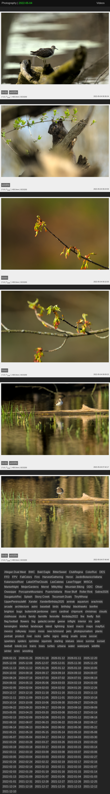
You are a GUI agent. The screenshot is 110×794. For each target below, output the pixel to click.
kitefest (24, 626)
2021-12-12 (90, 786)
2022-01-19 (42, 771)
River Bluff (71, 591)
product (19, 636)
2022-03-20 (90, 742)
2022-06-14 (9, 727)
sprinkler (34, 641)
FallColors (26, 577)
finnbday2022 (70, 616)
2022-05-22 (90, 727)
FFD (6, 577)
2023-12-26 (90, 687)
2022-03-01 (74, 756)
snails (74, 636)
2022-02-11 (58, 766)
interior (82, 621)
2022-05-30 (74, 727)
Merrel (45, 586)
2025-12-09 (9, 663)
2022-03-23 (74, 742)
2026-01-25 (25, 658)
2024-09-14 (58, 673)
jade (97, 621)
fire (82, 616)
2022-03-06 (90, 752)
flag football (11, 621)
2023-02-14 (90, 712)
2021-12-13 (74, 786)
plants (98, 631)
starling (58, 641)
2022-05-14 (58, 732)
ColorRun (91, 572)
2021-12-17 (42, 786)
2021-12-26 (74, 781)
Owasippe (10, 591)
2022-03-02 (58, 756)
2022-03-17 (42, 747)
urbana (61, 646)
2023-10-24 (74, 697)
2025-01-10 (74, 668)
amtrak (71, 601)
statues (69, 641)
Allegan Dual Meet (15, 572)
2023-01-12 (74, 717)
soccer (93, 636)
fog (33, 621)
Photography (9, 3)
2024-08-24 (9, 677)
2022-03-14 (90, 747)
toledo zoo (21, 646)
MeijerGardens (30, 586)
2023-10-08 (25, 702)
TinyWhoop (81, 596)
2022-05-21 (9, 732)
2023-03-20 (42, 712)
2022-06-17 (90, 722)
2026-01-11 (74, 658)
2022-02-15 (9, 766)
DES (102, 572)
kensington (10, 626)
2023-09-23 (90, 702)
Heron (69, 577)
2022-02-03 (9, 771)
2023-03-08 (58, 712)
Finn (37, 577)
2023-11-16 (58, 692)
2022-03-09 (42, 752)
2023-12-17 (9, 692)
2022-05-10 (74, 732)
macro (79, 626)
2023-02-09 (25, 717)
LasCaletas (56, 581)
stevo (80, 641)
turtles (51, 646)
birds (56, 606)
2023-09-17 (42, 707)
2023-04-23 (25, 712)
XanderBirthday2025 (52, 601)
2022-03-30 (90, 737)
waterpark (83, 646)
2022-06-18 (74, 722)
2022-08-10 (9, 722)
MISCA (88, 581)
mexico (8, 631)
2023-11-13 (90, 692)
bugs (19, 611)
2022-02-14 (25, 766)
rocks (38, 636)
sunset (101, 641)
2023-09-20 (25, 707)
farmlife (42, 616)
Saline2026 (101, 591)
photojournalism (83, 631)
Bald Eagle (43, 572)
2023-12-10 (25, 692)
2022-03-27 (42, 742)
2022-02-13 (42, 766)
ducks (22, 616)
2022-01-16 (58, 771)
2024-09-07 (90, 673)
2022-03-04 (25, 756)
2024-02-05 (9, 687)
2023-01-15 (58, 717)
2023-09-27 (74, 702)
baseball (45, 606)
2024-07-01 (74, 677)
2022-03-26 (58, 742)
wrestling (27, 651)
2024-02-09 (90, 682)
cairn (54, 611)
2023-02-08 (42, 717)
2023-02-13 (9, 717)
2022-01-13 (9, 776)
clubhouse (10, 616)
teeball (8, 646)
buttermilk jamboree (36, 611)
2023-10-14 (9, 702)
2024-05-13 (25, 682)
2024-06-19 (90, 677)
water (71, 646)
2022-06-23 (42, 722)
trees (42, 646)
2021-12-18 (25, 786)
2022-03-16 (58, 747)
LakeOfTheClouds (37, 581)
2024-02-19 (74, 682)
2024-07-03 (42, 677)
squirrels (46, 641)
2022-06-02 (58, 727)
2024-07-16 (25, 677)
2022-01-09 (25, 776)
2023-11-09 (25, 697)
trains (33, 646)
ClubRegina (76, 572)
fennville (54, 616)
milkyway (20, 631)
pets (68, 631)
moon (32, 631)
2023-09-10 (74, 707)
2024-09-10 (74, 673)
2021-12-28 (42, 781)
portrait (8, 636)
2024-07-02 (58, 677)
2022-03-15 (74, 747)
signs (55, 636)
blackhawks (80, 606)
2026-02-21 (9, 658)
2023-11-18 (42, 692)
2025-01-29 (42, 668)
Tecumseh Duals (62, 596)
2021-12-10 (9, 791)
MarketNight (11, 586)
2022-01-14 (90, 771)
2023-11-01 (58, 697)
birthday (66, 606)
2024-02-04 (25, 687)
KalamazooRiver (14, 581)
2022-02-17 (74, 761)
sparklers (9, 641)
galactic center (46, 621)
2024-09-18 (25, 673)
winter (7, 651)
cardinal (64, 611)
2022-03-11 (9, 752)
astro (34, 606)
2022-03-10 (25, 752)
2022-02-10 (74, 766)
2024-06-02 (9, 682)
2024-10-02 (9, 673)
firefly (90, 616)
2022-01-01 (9, 781)
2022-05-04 (25, 737)
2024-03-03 (58, 682)
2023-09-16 (58, 707)
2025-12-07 (42, 663)
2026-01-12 (58, 658)
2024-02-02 (58, 687)
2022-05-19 (25, 732)
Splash (28, 596)
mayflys (99, 626)
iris (90, 621)
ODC (90, 586)
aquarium (83, 601)
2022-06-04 (42, 727)
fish (98, 616)
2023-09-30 (58, 702)
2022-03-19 (9, 747)
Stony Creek (42, 596)
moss (41, 631)
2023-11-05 (42, 697)
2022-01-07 (42, 776)
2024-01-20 (74, 687)
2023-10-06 (42, 702)
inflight (71, 621)
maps (89, 626)
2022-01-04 (74, 776)
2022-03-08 (58, 752)
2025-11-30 (74, 663)
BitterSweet (59, 572)
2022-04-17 (42, 737)
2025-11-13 (9, 668)
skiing (64, 636)
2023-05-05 (9, 712)
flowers (24, 621)
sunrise (90, 641)
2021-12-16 (58, 786)
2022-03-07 (74, 752)
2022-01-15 (74, 771)
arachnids (97, 601)
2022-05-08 (90, 732)
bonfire (94, 606)
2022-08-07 (25, 722)
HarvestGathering (52, 577)
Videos (100, 3)
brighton (9, 611)
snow (83, 636)
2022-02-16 (90, 761)
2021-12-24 (9, 786)
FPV (14, 577)
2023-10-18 (90, 697)
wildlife (96, 646)
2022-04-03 (74, 737)
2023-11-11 (9, 697)
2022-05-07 (9, 737)
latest (49, 626)
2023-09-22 (9, 707)
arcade (8, 606)
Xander (33, 601)
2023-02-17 (74, 712)
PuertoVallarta (54, 591)
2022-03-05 (9, 756)
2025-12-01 (58, 663)
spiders (22, 641)
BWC (32, 572)
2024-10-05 (90, 668)
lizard (70, 626)
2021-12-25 (90, 781)
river (29, 636)
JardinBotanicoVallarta (89, 577)
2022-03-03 (42, 756)
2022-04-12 (58, 737)
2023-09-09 (90, 707)
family (32, 616)
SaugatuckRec (12, 596)
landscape (37, 626)
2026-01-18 (42, 658)
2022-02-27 (90, 756)
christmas (90, 611)
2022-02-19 (58, 761)
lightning (59, 626)
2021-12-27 (58, 781)
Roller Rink (86, 591)
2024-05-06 (42, 682)
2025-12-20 (90, 658)
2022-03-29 (9, 742)
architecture (22, 606)
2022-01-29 (25, 771)
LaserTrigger (73, 581)
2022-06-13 (25, 727)
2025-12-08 (25, 663)
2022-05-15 (42, 732)
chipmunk (76, 611)
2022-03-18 (25, 747)
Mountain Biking (74, 586)
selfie (47, 636)
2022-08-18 (90, 717)
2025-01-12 (58, 668)
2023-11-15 (74, 692)
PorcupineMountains (31, 591)
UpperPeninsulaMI (15, 601)
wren (17, 651)
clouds (103, 611)
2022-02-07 (90, 766)
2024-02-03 (42, 687)
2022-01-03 (90, 776)
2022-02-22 (42, 761)
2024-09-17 (42, 673)
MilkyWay (57, 586)
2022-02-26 (9, 761)
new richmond (55, 631)
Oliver (98, 586)
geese (61, 621)
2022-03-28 (25, 742)
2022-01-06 (58, 776)
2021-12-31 (25, 781)
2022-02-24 (25, 761)
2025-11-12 (25, 668)
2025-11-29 (90, 663)
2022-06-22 (58, 722)
